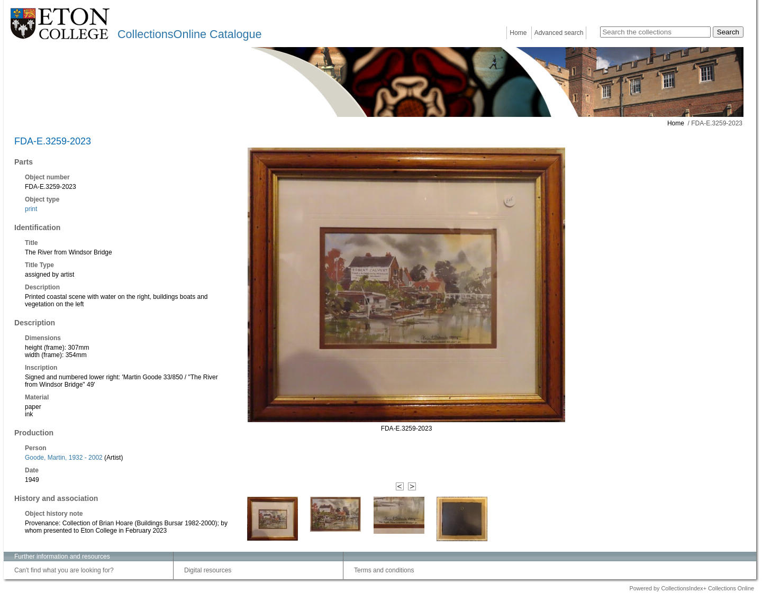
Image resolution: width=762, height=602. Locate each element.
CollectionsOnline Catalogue (189, 34)
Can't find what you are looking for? (64, 570)
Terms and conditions (384, 570)
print (31, 209)
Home (518, 33)
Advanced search (559, 33)
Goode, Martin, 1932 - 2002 (64, 457)
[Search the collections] (655, 32)
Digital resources (207, 570)
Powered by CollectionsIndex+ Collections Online (691, 588)
